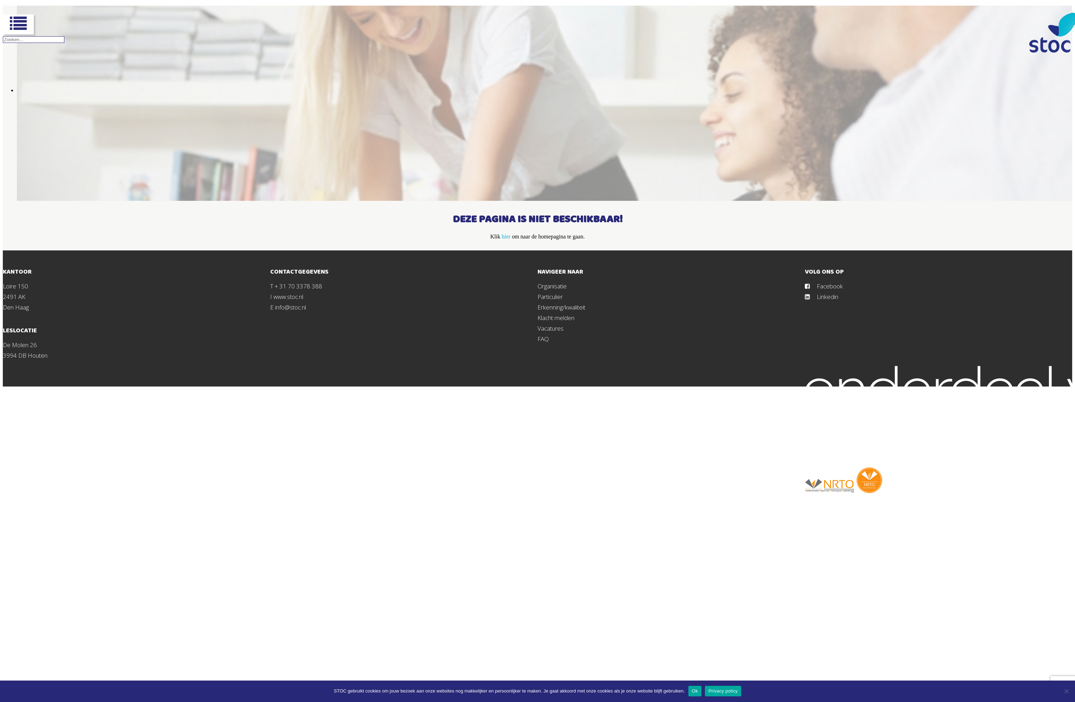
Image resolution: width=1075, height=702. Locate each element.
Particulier (550, 297)
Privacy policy (723, 691)
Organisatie (552, 286)
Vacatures (551, 328)
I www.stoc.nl (286, 297)
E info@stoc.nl (288, 307)
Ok (695, 691)
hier (506, 237)
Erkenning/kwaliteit (561, 307)
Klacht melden (556, 318)
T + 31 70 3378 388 (296, 286)
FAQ (543, 339)
